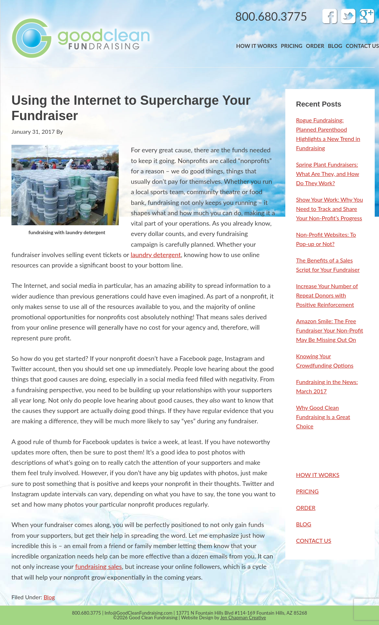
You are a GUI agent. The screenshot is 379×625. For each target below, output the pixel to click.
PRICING (307, 491)
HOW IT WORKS (317, 474)
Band (80, 38)
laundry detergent (156, 255)
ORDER (305, 507)
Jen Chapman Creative (243, 617)
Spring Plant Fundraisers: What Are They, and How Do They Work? (327, 173)
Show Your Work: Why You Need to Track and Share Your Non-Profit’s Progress (329, 208)
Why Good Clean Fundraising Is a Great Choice (323, 416)
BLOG (303, 524)
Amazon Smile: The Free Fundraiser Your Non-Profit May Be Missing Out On (329, 330)
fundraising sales (98, 566)
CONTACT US (313, 540)
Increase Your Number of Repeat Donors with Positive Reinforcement (327, 295)
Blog (49, 597)
